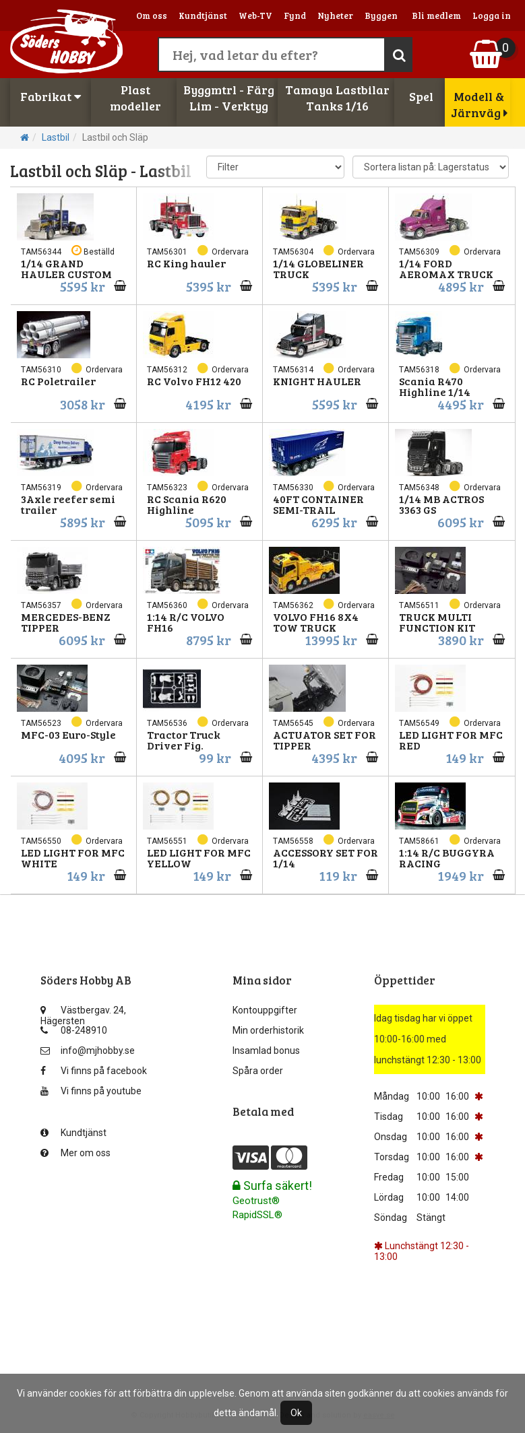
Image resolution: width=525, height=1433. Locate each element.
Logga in (491, 15)
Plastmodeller (135, 97)
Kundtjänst (203, 15)
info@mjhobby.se (87, 1050)
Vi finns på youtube (91, 1091)
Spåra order (258, 1070)
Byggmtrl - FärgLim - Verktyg (228, 97)
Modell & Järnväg (479, 104)
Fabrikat (50, 96)
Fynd (295, 15)
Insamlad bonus (266, 1050)
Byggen (381, 15)
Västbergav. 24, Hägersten (83, 1013)
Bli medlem (436, 15)
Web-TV (255, 15)
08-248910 (73, 1030)
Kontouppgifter (265, 1010)
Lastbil (55, 137)
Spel (421, 96)
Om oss (151, 15)
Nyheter (335, 15)
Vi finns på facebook (93, 1070)
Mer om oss (75, 1152)
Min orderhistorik (268, 1030)
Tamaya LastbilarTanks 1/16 (337, 97)
